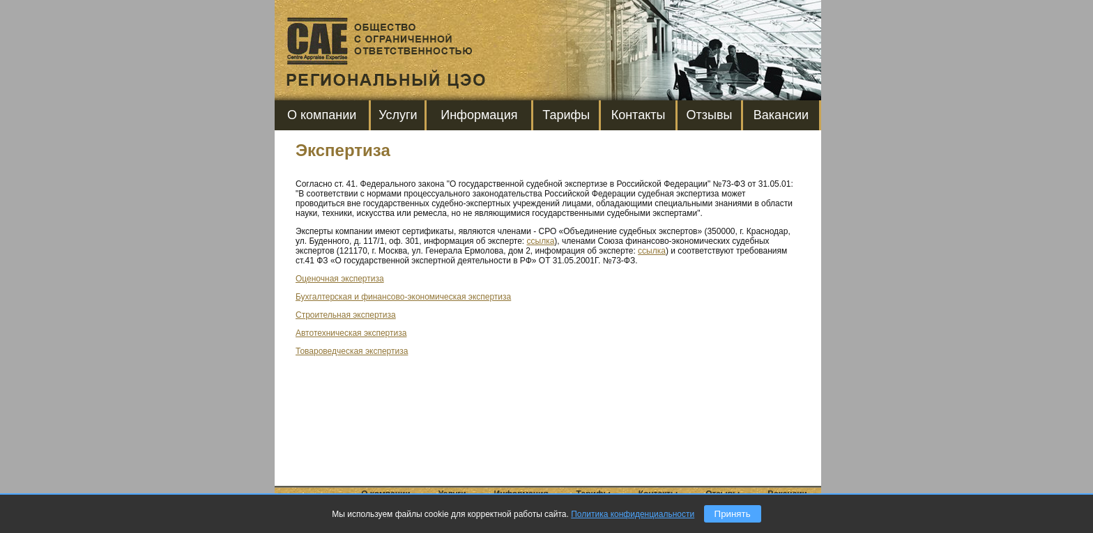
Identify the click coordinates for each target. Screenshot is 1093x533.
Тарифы (566, 115)
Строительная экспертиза (346, 315)
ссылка (541, 241)
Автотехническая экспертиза (351, 333)
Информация (479, 115)
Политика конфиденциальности (632, 514)
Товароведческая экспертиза (352, 351)
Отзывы (710, 115)
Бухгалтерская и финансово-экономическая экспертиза (403, 297)
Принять (732, 514)
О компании (321, 115)
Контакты (638, 115)
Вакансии (781, 115)
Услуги (398, 115)
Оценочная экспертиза (340, 279)
